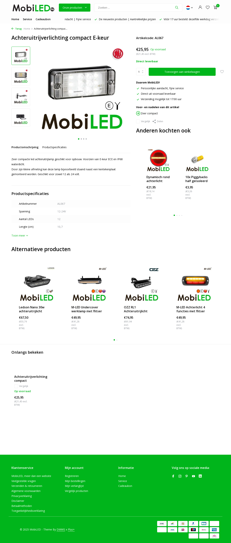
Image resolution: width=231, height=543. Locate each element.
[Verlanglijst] (208, 7)
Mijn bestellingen (75, 481)
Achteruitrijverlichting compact (30, 379)
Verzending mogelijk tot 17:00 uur (159, 99)
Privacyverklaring (21, 496)
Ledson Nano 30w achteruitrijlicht (31, 309)
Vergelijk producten (76, 491)
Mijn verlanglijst (74, 486)
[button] (78, 139)
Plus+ (71, 529)
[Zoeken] (138, 8)
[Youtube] (193, 476)
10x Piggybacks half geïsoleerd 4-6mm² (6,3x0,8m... (196, 179)
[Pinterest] (186, 476)
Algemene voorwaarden (25, 491)
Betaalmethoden (21, 506)
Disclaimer (17, 501)
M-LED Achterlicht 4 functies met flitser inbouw (190, 309)
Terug (16, 28)
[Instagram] (180, 476)
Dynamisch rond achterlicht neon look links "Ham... (158, 179)
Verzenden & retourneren (26, 486)
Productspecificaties (54, 147)
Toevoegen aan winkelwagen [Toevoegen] (182, 72)
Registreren (72, 476)
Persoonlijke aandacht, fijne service (160, 88)
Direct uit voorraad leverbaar (156, 93)
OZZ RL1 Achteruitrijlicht (136, 309)
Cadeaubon (43, 19)
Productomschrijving (24, 147)
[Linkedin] (200, 476)
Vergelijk (143, 121)
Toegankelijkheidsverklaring (28, 511)
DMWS (61, 529)
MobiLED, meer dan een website (31, 476)
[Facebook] (173, 476)
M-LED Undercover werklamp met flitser (86, 309)
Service (27, 19)
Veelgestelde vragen (23, 481)
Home (15, 19)
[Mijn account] (200, 7)
